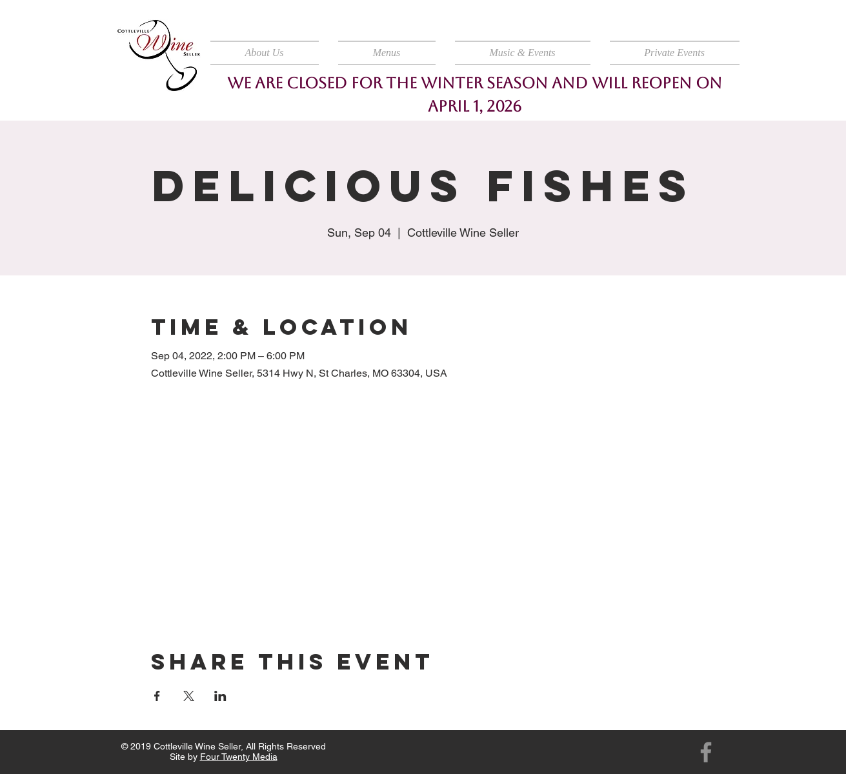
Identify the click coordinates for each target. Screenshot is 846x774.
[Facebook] (706, 752)
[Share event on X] (189, 696)
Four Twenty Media (238, 756)
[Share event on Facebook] (157, 696)
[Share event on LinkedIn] (220, 696)
